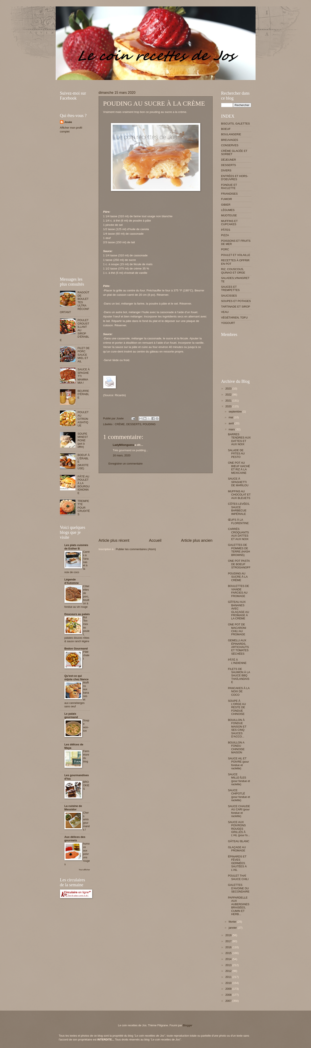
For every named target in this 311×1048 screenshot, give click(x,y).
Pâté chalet (86, 655)
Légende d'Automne (71, 581)
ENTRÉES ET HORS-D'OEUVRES (234, 177)
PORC (225, 249)
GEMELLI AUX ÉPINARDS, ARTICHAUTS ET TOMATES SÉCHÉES (238, 647)
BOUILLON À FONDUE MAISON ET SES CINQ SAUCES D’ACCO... (237, 728)
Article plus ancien (196, 540)
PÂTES (225, 229)
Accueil (155, 540)
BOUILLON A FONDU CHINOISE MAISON (236, 747)
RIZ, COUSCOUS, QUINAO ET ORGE (233, 271)
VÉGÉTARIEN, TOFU (234, 317)
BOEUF (226, 129)
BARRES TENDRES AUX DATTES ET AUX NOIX (239, 439)
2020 (228, 406)
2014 (228, 959)
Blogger (187, 1025)
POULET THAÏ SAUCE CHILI (238, 877)
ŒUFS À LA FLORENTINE (238, 521)
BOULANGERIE (231, 134)
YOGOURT (228, 323)
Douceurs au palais (77, 614)
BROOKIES (86, 785)
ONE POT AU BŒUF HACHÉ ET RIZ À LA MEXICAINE (239, 467)
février (233, 921)
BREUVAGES (229, 140)
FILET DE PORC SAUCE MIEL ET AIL (84, 354)
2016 (228, 947)
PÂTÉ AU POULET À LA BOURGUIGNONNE (84, 485)
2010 (228, 983)
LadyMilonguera (123, 444)
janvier (233, 927)
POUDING (149, 424)
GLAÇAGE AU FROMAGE (237, 849)
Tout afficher (84, 869)
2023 (228, 388)
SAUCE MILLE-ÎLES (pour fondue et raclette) (239, 779)
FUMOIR (226, 199)
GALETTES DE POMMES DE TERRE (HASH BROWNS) (239, 549)
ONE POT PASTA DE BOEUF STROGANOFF (239, 564)
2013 (228, 965)
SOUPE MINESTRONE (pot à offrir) (83, 440)
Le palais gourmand (71, 715)
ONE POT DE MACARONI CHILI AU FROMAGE (237, 629)
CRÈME (120, 424)
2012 (228, 971)
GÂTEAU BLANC (238, 841)
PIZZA (225, 235)
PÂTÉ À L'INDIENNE (237, 661)
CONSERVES (230, 145)
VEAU (225, 312)
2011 (228, 977)
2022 (228, 394)
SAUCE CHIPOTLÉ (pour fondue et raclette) (239, 795)
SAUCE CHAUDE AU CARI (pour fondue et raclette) (239, 811)
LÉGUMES (228, 210)
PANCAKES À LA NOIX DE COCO (239, 691)
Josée (68, 122)
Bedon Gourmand (76, 648)
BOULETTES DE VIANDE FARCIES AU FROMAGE (238, 590)
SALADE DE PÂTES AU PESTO (236, 454)
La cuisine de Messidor (73, 807)
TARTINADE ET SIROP (235, 306)
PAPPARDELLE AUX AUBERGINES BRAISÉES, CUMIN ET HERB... (238, 906)
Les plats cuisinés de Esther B (76, 546)
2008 (228, 994)
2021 (228, 400)
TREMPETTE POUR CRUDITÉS (84, 507)
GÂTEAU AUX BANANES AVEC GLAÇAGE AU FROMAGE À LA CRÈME (238, 610)
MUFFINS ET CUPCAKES (229, 222)
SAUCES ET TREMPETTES (230, 288)
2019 (228, 935)
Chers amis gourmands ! (86, 821)
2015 (228, 953)
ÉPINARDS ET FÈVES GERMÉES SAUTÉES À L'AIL (237, 863)
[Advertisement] (138, 81)
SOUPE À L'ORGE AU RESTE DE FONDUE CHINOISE (237, 707)
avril (231, 423)
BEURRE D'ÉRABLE (83, 394)
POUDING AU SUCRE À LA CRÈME (238, 577)
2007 (228, 1000)
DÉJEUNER (228, 159)
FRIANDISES (229, 193)
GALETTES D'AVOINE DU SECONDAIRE (239, 888)
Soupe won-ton (86, 725)
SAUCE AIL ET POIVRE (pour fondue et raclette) (238, 763)
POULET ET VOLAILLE (235, 255)
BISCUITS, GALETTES (235, 123)
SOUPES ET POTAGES (236, 301)
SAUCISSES (229, 295)
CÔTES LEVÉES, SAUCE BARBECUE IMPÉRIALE (239, 508)
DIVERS (226, 170)
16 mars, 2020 (121, 455)
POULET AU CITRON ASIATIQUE (83, 419)
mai (231, 417)
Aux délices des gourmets (74, 838)
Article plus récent (114, 540)
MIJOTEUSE (229, 215)
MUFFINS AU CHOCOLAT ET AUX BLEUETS (239, 495)
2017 (228, 941)
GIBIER (226, 204)
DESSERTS (133, 424)
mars (232, 429)
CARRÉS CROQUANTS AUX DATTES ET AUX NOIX (238, 533)
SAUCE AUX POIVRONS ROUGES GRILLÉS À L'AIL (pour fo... (239, 828)
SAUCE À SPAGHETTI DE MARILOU (238, 482)
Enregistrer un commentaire (126, 463)
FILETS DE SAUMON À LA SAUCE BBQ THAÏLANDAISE (239, 675)
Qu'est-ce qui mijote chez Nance (76, 677)
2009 (228, 988)
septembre (235, 411)
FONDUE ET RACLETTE (229, 186)
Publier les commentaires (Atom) (136, 549)
